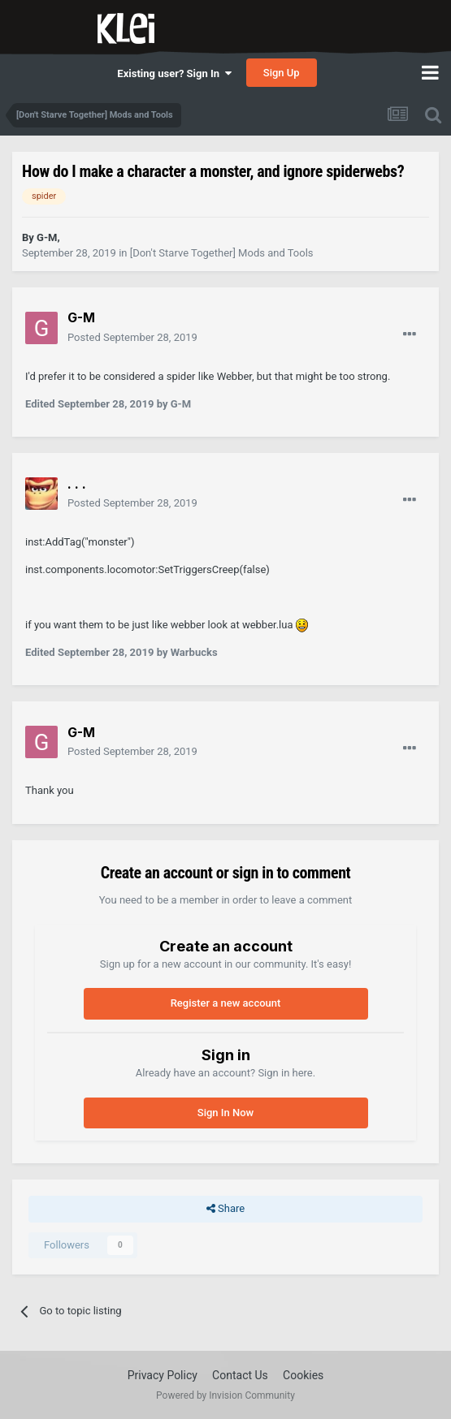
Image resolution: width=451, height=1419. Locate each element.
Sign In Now (225, 1112)
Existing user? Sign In (174, 73)
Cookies (303, 1375)
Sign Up (281, 73)
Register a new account (226, 1003)
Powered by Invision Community (225, 1395)
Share (225, 1209)
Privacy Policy (162, 1375)
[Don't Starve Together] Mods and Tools (222, 253)
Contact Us (240, 1375)
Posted (132, 337)
